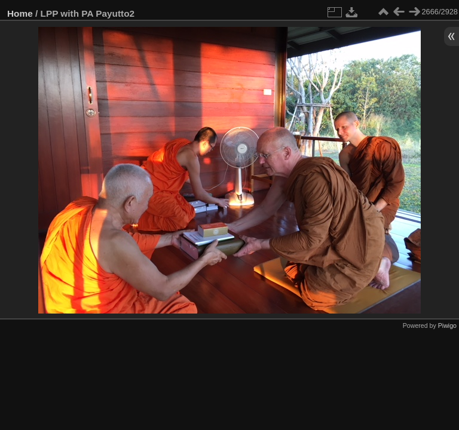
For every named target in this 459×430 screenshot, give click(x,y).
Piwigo (447, 325)
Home (20, 13)
